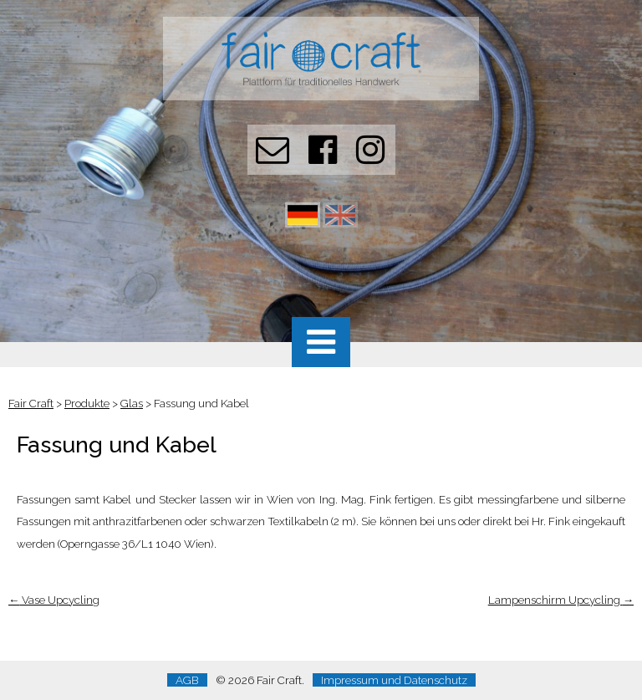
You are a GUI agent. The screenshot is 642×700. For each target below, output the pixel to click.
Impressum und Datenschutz (394, 680)
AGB (187, 680)
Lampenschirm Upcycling (561, 599)
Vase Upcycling (53, 599)
